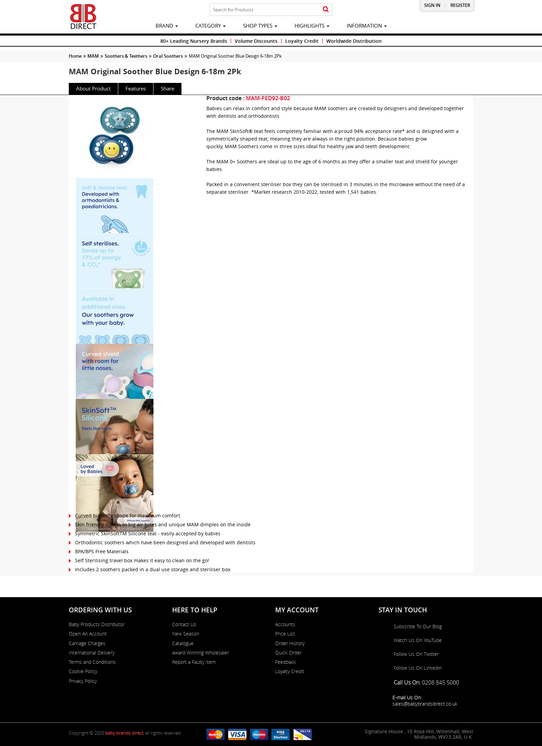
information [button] (367, 25)
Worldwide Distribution (354, 41)
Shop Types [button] (260, 25)
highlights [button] (312, 25)
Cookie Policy (83, 671)
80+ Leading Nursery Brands (193, 41)
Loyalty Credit (302, 41)
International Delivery (91, 653)
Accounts (285, 624)
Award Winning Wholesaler (200, 653)
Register (460, 5)
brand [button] (167, 25)
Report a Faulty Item (194, 662)
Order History (290, 643)
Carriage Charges (87, 643)
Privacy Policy (83, 681)
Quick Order (288, 653)
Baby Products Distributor (96, 624)
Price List (285, 634)
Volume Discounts (256, 41)
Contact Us (184, 624)
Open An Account (88, 634)
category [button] (210, 25)
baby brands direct (124, 733)
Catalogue (183, 643)
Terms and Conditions (92, 662)
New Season (185, 634)
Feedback (285, 662)
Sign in (432, 5)
